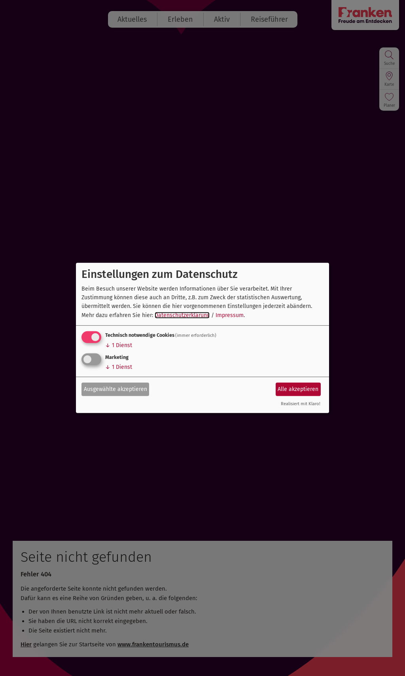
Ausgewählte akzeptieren (115, 388)
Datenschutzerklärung (182, 315)
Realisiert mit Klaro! (300, 403)
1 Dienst (118, 345)
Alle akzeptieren (298, 388)
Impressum (230, 315)
